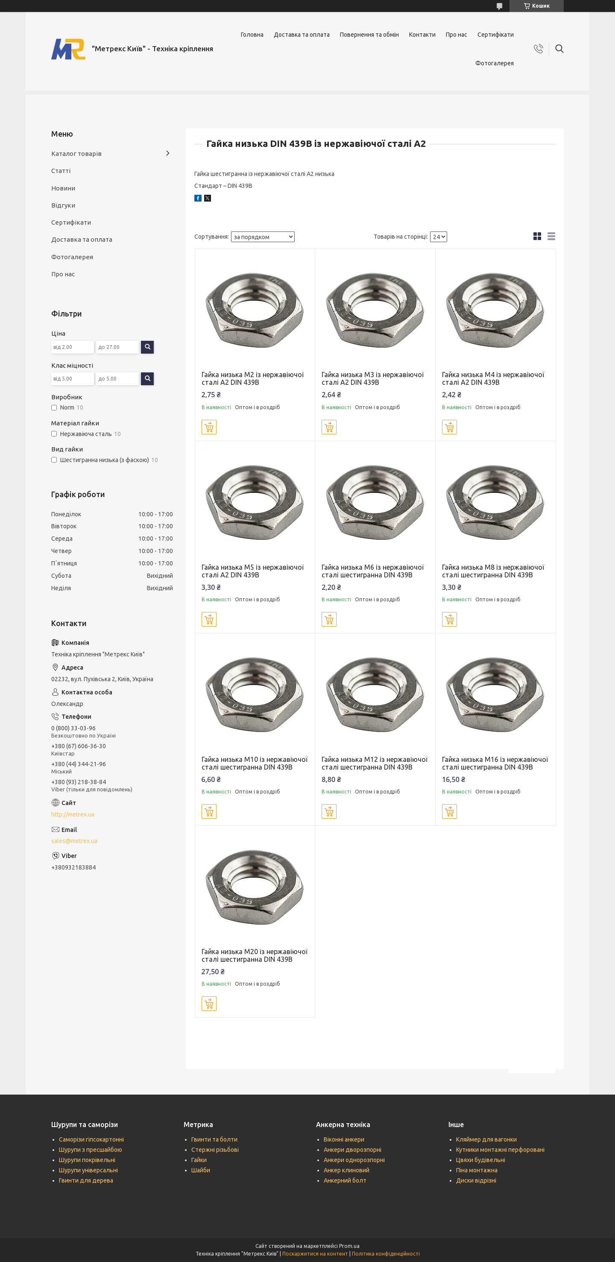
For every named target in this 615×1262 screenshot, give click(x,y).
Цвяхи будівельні (480, 1160)
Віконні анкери (344, 1139)
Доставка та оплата (302, 34)
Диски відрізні (476, 1180)
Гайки (199, 1160)
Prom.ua (349, 1246)
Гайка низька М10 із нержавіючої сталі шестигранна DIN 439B (255, 763)
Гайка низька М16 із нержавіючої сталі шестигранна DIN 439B (495, 763)
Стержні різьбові (215, 1149)
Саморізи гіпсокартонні (91, 1139)
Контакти (422, 34)
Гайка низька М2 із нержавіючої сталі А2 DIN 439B (253, 378)
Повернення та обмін (369, 34)
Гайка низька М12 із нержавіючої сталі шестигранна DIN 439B (375, 763)
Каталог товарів (76, 153)
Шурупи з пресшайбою (90, 1149)
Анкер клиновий (346, 1170)
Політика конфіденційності (386, 1253)
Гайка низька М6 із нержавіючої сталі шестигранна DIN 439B (373, 571)
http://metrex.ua (72, 814)
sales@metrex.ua (74, 840)
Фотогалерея (494, 63)
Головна (252, 34)
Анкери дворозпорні (352, 1149)
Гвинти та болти (214, 1139)
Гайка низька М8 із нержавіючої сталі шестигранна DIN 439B (493, 571)
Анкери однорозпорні (354, 1160)
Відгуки (63, 205)
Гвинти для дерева (86, 1180)
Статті (60, 170)
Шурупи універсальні (88, 1170)
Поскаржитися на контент (315, 1253)
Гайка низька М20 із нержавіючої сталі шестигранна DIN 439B (255, 955)
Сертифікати (495, 34)
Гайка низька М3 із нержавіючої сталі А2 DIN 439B (373, 378)
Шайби (200, 1170)
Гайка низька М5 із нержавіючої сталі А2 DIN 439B (253, 571)
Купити (209, 427)
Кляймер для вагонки (486, 1139)
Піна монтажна (477, 1170)
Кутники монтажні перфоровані (500, 1149)
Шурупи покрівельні (87, 1160)
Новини (63, 188)
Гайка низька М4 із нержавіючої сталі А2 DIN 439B (493, 378)
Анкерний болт (345, 1180)
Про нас (456, 34)
